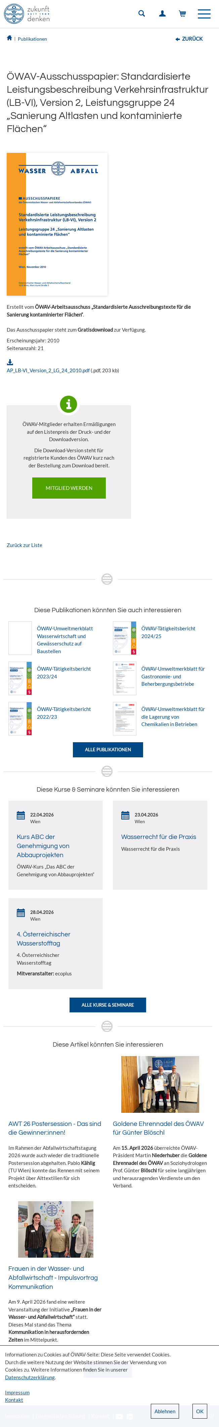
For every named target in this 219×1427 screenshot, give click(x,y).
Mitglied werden (69, 488)
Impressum (17, 1392)
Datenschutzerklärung (30, 1377)
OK (200, 1411)
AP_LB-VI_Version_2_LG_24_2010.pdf (48, 370)
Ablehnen (165, 1411)
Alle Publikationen (108, 749)
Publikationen (32, 39)
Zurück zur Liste (24, 545)
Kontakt (14, 1400)
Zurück (192, 39)
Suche (143, 15)
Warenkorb (184, 15)
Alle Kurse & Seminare (108, 1005)
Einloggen (163, 15)
